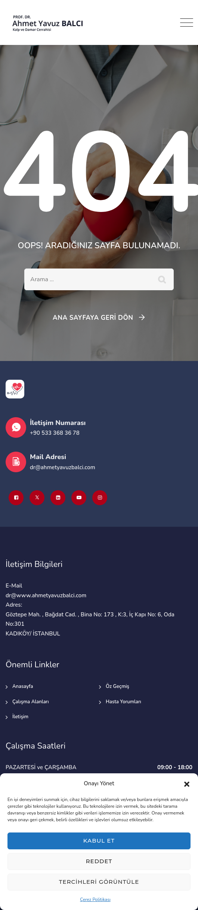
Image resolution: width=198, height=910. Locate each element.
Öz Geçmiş (117, 686)
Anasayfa (22, 686)
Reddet (99, 861)
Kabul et (99, 840)
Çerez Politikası (95, 900)
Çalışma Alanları (30, 701)
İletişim (20, 716)
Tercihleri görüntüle (99, 881)
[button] (187, 784)
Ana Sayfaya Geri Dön (93, 317)
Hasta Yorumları (123, 701)
